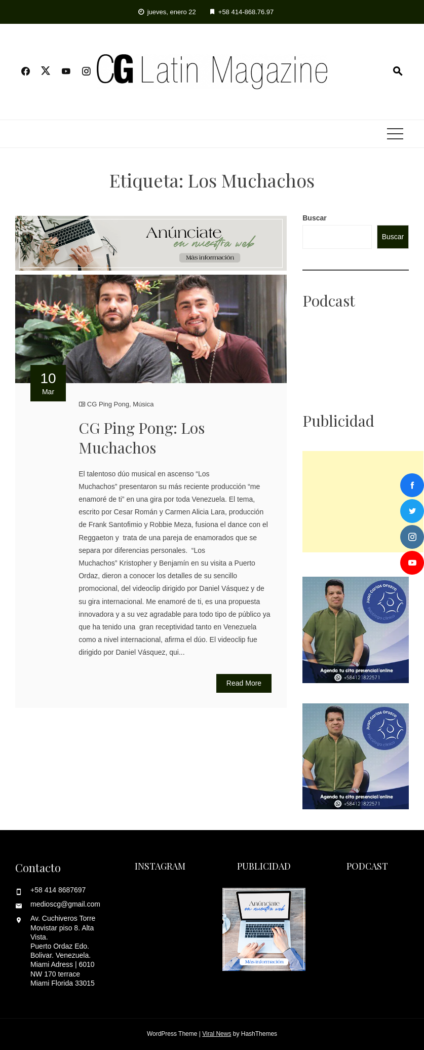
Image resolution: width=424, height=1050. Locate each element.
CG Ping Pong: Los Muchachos (142, 438)
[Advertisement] (362, 501)
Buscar (314, 218)
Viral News (216, 1033)
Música (143, 404)
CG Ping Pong (108, 404)
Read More (243, 683)
